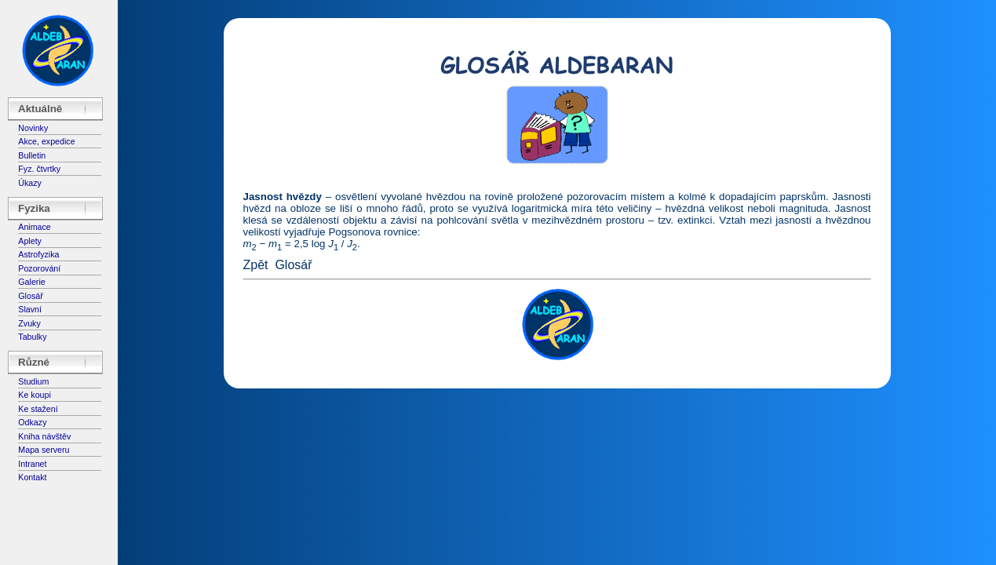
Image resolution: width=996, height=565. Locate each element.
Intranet (32, 463)
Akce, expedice (46, 141)
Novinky (33, 128)
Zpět (255, 265)
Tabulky (32, 336)
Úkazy (30, 183)
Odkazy (32, 422)
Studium (33, 381)
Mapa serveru (43, 449)
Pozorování (39, 268)
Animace (34, 226)
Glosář (30, 296)
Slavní (30, 309)
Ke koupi (34, 394)
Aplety (30, 241)
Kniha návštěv (44, 436)
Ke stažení (37, 409)
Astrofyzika (38, 254)
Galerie (31, 281)
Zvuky (29, 323)
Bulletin (32, 155)
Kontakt (32, 477)
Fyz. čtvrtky (39, 168)
